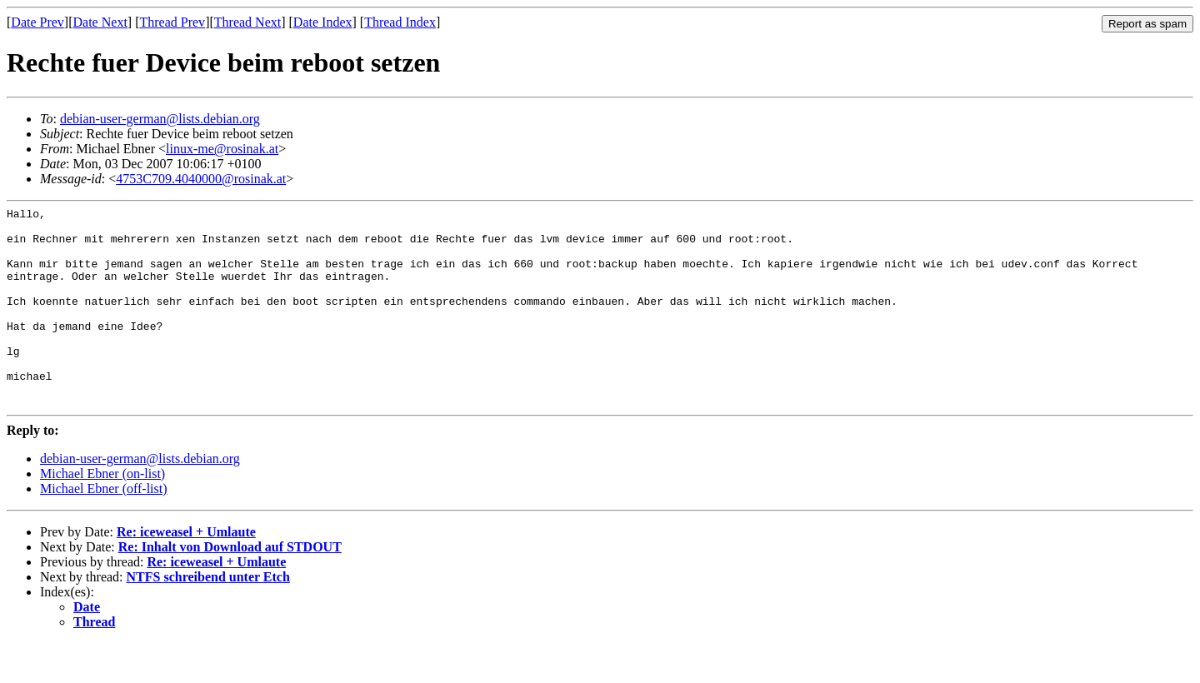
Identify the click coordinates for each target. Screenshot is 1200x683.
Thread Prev (172, 22)
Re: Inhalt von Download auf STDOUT (230, 587)
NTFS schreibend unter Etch (208, 617)
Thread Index (400, 22)
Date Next (100, 22)
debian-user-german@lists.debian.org (160, 119)
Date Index (322, 22)
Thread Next (247, 22)
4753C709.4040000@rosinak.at (201, 179)
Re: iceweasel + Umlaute (186, 572)
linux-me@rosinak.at (222, 149)
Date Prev (37, 22)
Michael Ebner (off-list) (104, 528)
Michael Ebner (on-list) (102, 513)
